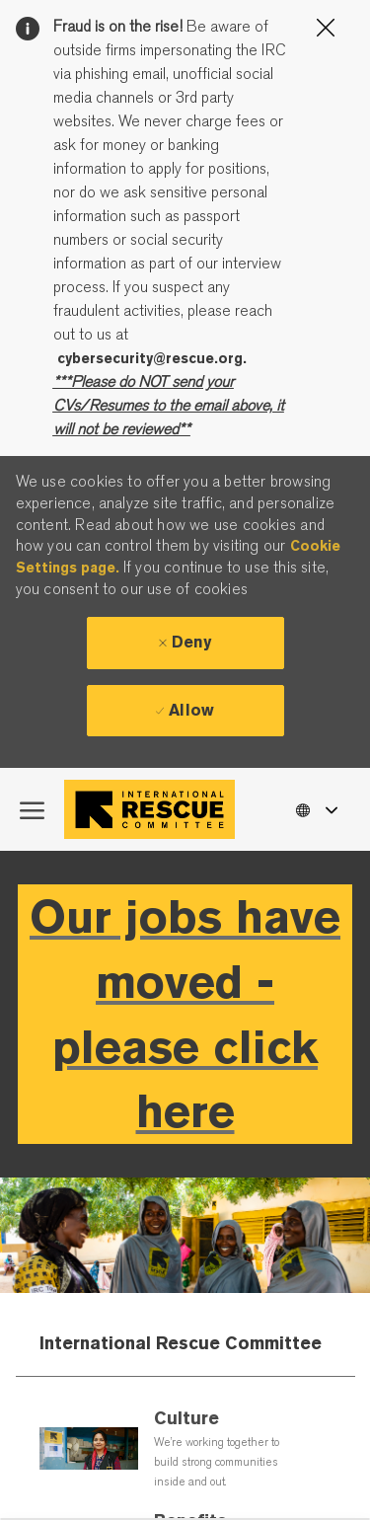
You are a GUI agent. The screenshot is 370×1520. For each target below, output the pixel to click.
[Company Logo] (154, 809)
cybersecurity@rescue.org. (152, 358)
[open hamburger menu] (32, 809)
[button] (315, 809)
